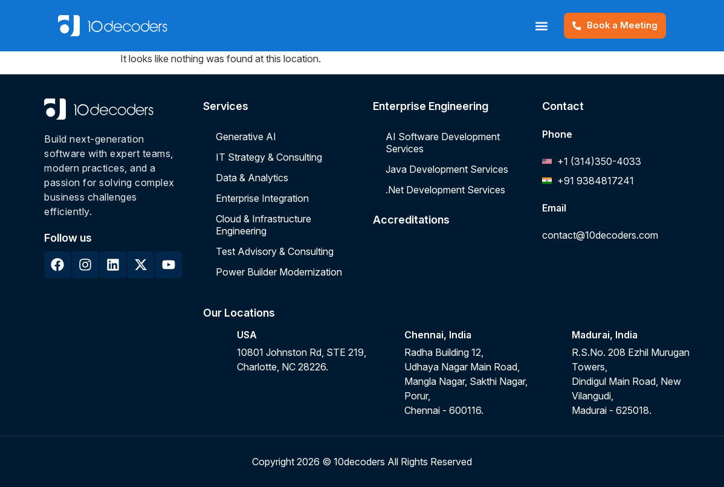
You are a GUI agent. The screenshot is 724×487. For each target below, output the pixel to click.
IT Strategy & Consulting (269, 157)
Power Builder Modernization (279, 272)
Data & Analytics (252, 178)
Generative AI (246, 137)
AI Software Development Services (443, 143)
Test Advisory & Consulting (275, 251)
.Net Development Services (445, 190)
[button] (541, 26)
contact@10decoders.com (600, 235)
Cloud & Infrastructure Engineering (263, 225)
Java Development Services (447, 169)
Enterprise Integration (262, 198)
